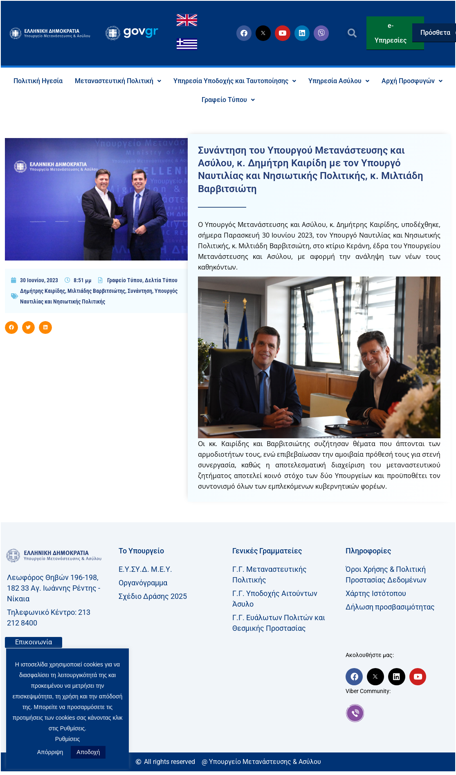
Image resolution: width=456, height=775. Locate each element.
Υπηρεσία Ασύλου (338, 81)
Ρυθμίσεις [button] (67, 739)
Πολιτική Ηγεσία (38, 81)
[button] (352, 33)
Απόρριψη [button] (50, 752)
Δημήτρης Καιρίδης (42, 291)
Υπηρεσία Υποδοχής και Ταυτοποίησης (234, 81)
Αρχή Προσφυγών (412, 81)
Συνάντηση (140, 291)
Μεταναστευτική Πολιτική (118, 81)
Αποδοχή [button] (88, 752)
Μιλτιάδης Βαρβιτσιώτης (96, 291)
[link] (398, 713)
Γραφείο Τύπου (228, 100)
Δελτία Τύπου (161, 280)
